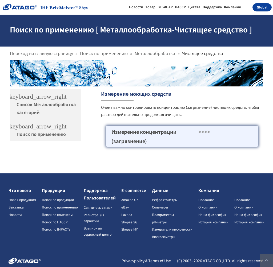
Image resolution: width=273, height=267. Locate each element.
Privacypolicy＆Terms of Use (146, 260)
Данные (160, 190)
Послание (206, 199)
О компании (208, 207)
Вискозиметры (163, 236)
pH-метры (159, 222)
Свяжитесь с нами (98, 207)
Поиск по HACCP (55, 222)
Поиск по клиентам (57, 214)
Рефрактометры (165, 199)
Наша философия (212, 214)
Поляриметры (163, 214)
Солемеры (160, 207)
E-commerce (133, 190)
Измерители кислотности (172, 229)
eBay (125, 207)
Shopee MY (129, 229)
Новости (15, 214)
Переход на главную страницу (41, 53)
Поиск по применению (104, 53)
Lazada (126, 214)
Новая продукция (22, 199)
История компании (213, 222)
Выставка (16, 207)
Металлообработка (155, 53)
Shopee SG (129, 222)
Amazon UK (130, 199)
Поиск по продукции (58, 199)
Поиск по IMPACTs (56, 229)
